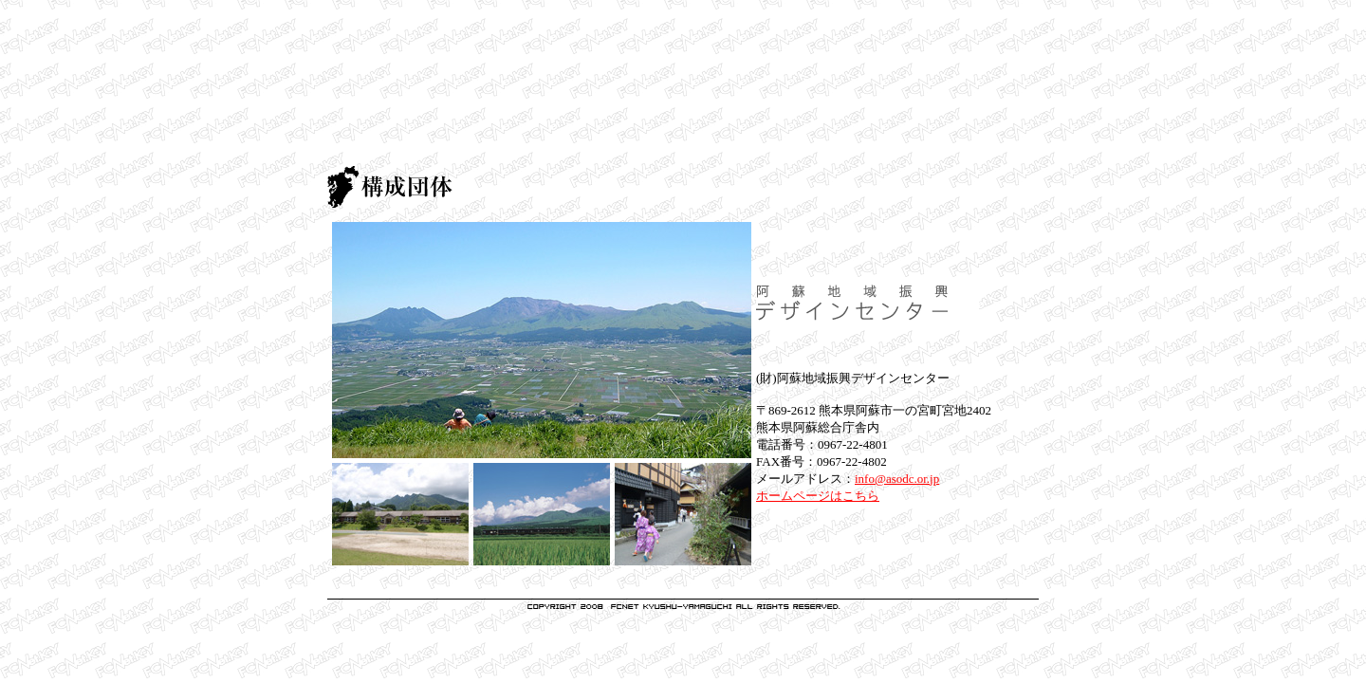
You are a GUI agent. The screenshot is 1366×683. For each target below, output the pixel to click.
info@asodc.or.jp (897, 478)
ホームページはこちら (817, 496)
